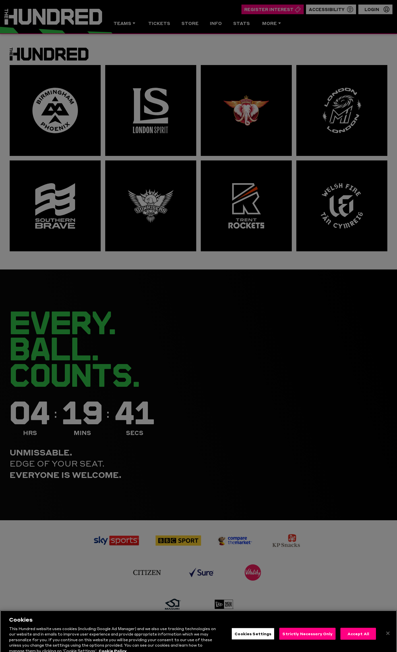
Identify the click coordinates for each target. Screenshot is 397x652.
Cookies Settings (253, 642)
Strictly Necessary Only (307, 642)
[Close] (388, 641)
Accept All (358, 642)
